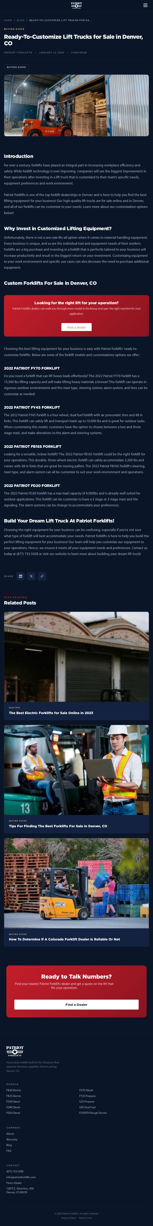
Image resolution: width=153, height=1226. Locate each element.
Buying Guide (16, 67)
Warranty (12, 1139)
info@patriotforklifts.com (21, 1177)
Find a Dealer (76, 327)
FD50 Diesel (13, 1113)
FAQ (8, 1151)
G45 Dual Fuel (87, 1107)
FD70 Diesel (86, 1090)
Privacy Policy (68, 1218)
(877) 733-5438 (14, 1171)
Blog (21, 20)
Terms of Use (85, 1218)
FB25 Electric (13, 1096)
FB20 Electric (13, 1090)
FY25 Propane (87, 1096)
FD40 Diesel (13, 1107)
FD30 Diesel (13, 1101)
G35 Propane (86, 1101)
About (10, 1133)
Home (8, 20)
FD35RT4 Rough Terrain (93, 1113)
